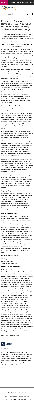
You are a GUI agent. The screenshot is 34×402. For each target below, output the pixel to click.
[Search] (16, 14)
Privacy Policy (21, 399)
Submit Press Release (10, 396)
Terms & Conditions (24, 396)
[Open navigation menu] (2, 13)
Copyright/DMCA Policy (9, 399)
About (10, 392)
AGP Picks (4, 2)
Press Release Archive (19, 392)
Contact (29, 399)
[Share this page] (32, 13)
